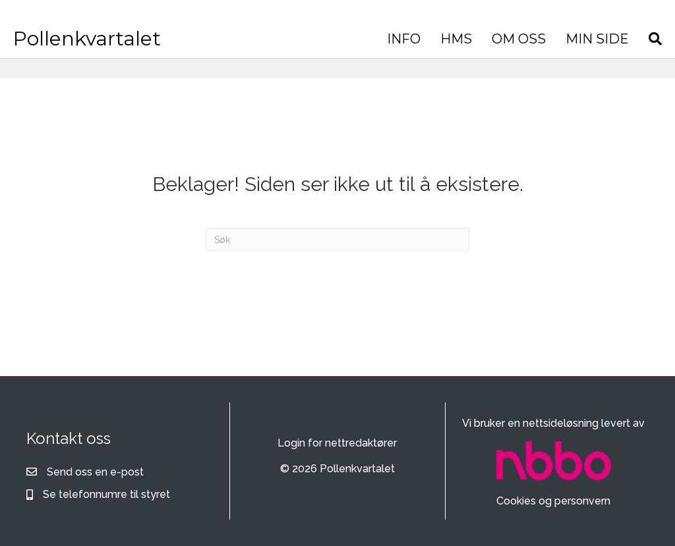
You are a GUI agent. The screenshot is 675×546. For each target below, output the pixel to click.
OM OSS (522, 39)
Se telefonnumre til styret (106, 494)
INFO (407, 39)
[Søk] (653, 39)
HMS (459, 39)
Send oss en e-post (95, 472)
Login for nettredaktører (337, 443)
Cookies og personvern (553, 501)
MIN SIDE (600, 39)
